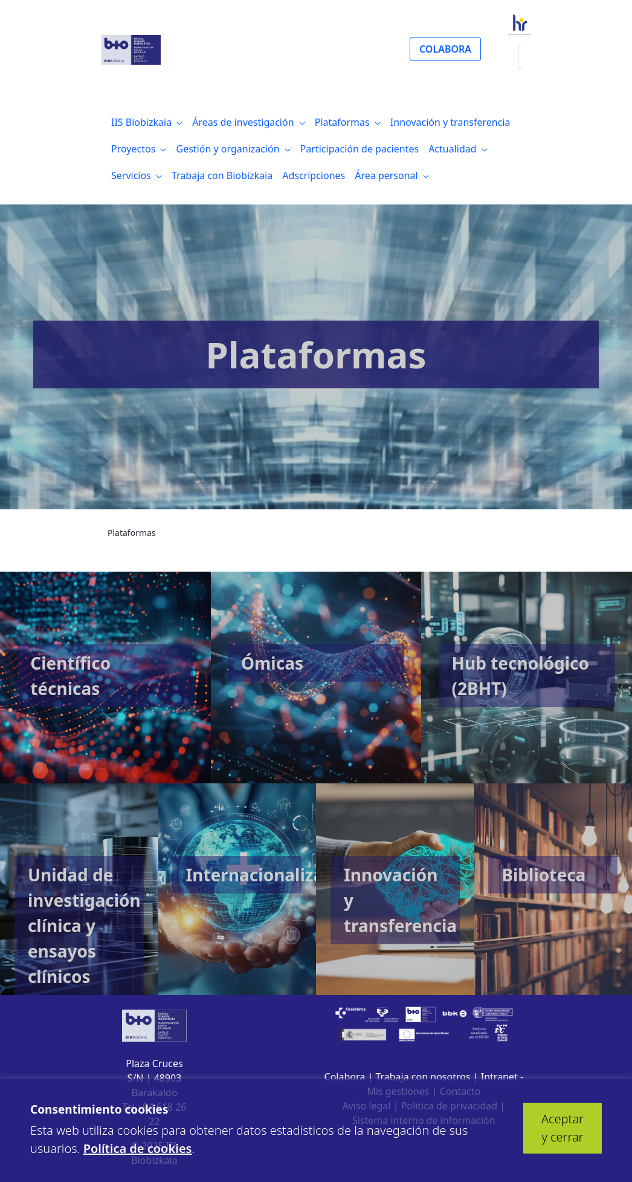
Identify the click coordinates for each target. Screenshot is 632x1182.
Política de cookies (137, 1148)
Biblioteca (543, 874)
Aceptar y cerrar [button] (562, 1128)
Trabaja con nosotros (422, 1076)
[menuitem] (146, 122)
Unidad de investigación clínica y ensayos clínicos (84, 925)
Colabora (345, 1076)
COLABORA (445, 49)
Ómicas (272, 662)
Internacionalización (272, 874)
